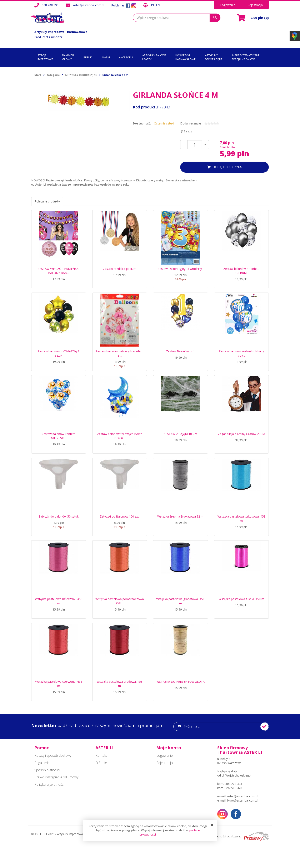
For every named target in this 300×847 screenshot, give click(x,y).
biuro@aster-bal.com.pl (242, 800)
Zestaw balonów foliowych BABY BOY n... (119, 436)
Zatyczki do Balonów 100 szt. (119, 516)
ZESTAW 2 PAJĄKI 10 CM (180, 434)
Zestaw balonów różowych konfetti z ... (119, 353)
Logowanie (227, 5)
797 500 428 (233, 788)
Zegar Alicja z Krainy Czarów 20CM (241, 434)
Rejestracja (255, 5)
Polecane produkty (47, 201)
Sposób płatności (47, 770)
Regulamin (42, 762)
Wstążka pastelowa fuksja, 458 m (241, 599)
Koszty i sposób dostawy (52, 755)
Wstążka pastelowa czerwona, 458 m (58, 684)
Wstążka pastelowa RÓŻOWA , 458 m (58, 601)
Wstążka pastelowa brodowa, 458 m (119, 684)
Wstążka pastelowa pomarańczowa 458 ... (119, 601)
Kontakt (101, 755)
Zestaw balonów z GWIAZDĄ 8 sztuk (58, 353)
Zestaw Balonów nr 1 (180, 351)
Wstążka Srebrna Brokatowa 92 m (180, 516)
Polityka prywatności (49, 784)
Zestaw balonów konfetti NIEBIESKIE (58, 436)
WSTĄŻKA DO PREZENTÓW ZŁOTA (180, 682)
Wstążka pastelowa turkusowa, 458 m (241, 518)
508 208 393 (50, 5)
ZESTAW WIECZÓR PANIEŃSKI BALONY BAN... (58, 271)
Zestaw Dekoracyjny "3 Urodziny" (180, 269)
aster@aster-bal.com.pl (88, 5)
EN (158, 5)
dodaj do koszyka (227, 167)
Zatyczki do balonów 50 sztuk (59, 516)
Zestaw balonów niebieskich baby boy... (241, 353)
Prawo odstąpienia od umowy (56, 777)
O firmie (101, 762)
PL (153, 5)
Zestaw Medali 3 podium (119, 269)
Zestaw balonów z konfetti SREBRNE (241, 271)
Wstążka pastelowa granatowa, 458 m (180, 601)
